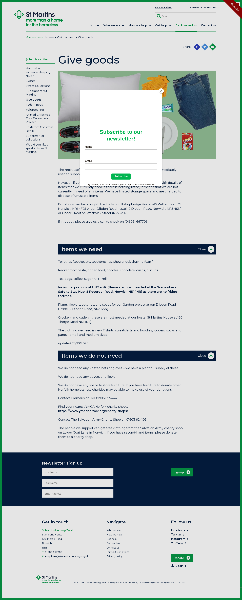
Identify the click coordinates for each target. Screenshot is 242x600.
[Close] (161, 90)
